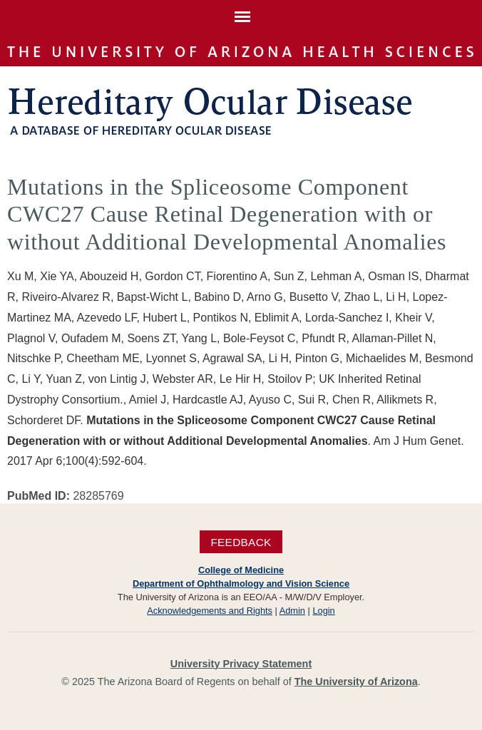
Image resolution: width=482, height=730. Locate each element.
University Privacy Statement (241, 663)
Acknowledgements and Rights (209, 610)
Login (323, 610)
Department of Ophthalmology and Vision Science (241, 583)
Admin (292, 610)
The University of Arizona (356, 681)
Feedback (240, 541)
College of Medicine (241, 570)
